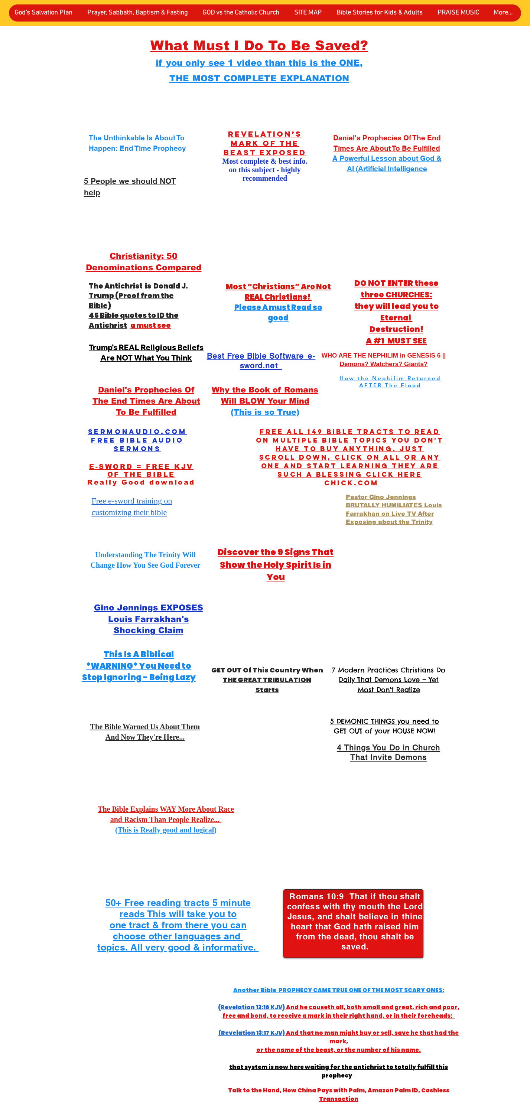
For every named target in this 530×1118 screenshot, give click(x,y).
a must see (150, 325)
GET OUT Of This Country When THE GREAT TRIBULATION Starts (267, 679)
